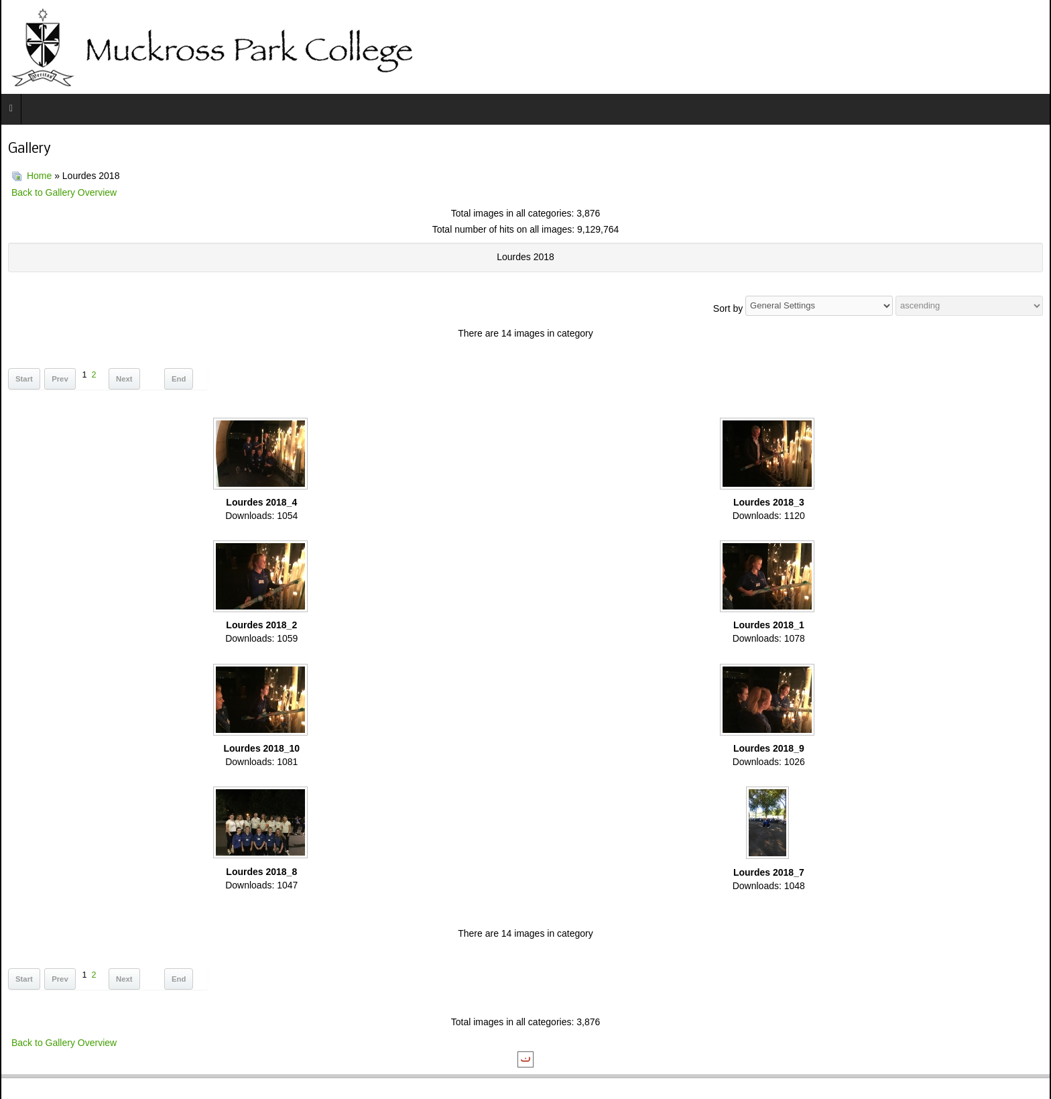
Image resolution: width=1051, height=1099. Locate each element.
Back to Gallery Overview (64, 192)
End (179, 379)
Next (124, 379)
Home (39, 175)
